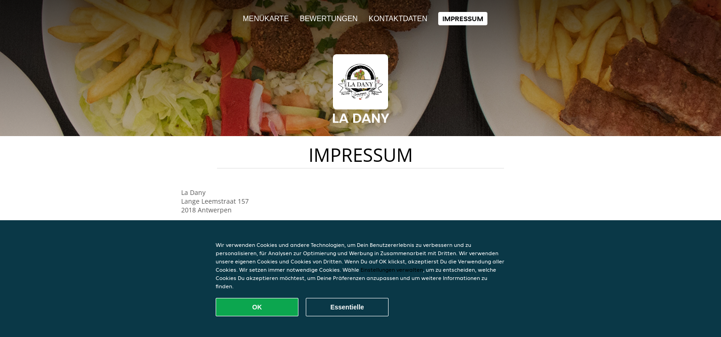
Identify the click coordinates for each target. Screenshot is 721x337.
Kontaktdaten (398, 19)
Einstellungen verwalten (391, 269)
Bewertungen (329, 19)
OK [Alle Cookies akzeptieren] (257, 307)
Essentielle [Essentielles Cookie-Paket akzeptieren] (347, 307)
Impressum (462, 18)
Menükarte (266, 19)
